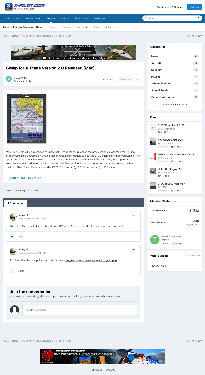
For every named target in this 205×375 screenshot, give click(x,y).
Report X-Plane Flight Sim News (26, 177)
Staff (96, 27)
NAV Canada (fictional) (170, 140)
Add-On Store (33, 18)
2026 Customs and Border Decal (176, 154)
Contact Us (96, 369)
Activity (65, 18)
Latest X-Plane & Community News (23, 27)
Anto (163, 265)
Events (66, 27)
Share (108, 79)
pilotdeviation (168, 128)
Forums (52, 27)
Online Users (112, 27)
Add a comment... (37, 309)
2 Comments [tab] (16, 203)
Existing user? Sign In (170, 7)
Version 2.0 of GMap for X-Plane (116, 151)
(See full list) (193, 255)
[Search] (150, 18)
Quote (21, 236)
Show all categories (175, 104)
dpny (22, 215)
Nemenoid (166, 158)
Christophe (167, 143)
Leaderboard (100, 18)
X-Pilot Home (13, 18)
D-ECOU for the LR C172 (171, 125)
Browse (51, 20)
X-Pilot (22, 77)
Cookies (110, 369)
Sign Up (195, 7)
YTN (163, 187)
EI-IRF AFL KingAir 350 (170, 169)
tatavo (165, 239)
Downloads (82, 27)
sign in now (84, 296)
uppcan (155, 265)
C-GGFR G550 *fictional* (171, 183)
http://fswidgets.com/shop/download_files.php (91, 260)
